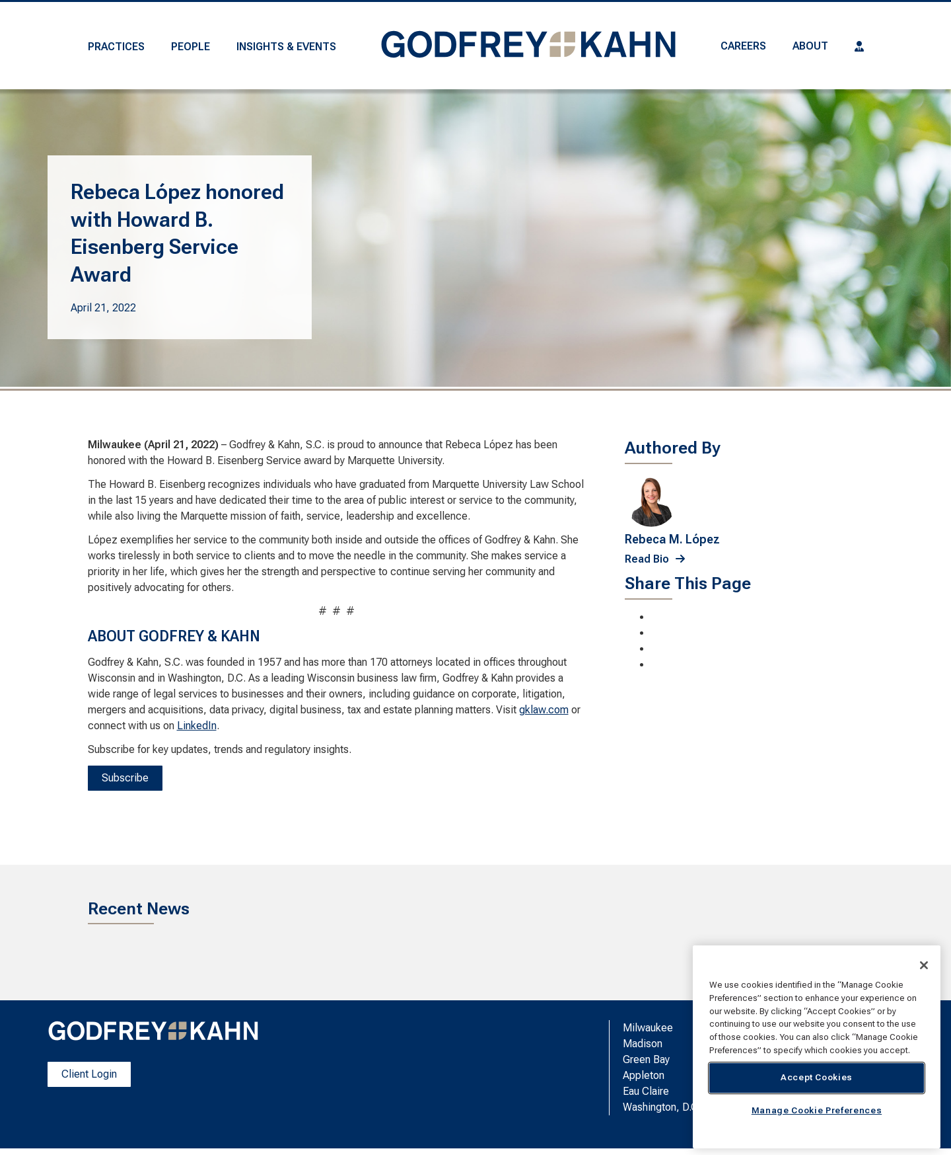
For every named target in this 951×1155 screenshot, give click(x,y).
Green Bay (646, 1059)
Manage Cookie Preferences (817, 1110)
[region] (816, 1046)
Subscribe (125, 778)
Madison (642, 1043)
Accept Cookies (817, 1077)
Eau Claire (646, 1091)
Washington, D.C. (662, 1107)
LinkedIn (197, 725)
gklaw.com (544, 709)
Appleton (643, 1075)
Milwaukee (648, 1027)
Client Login (89, 1074)
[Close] (923, 965)
